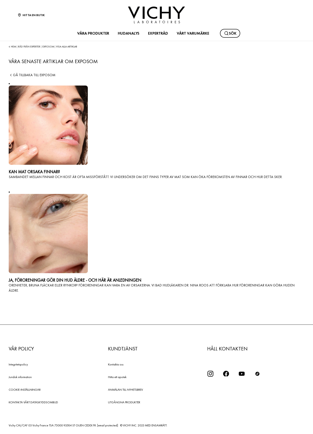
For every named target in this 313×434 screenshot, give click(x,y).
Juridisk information (20, 377)
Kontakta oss (115, 364)
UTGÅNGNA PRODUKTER (124, 402)
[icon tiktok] (257, 373)
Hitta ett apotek (117, 377)
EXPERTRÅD (158, 33)
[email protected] (107, 425)
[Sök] (230, 33)
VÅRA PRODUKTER (93, 33)
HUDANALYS (128, 33)
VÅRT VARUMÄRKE (193, 33)
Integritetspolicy (18, 364)
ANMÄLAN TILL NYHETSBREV (125, 390)
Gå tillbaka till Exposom (32, 75)
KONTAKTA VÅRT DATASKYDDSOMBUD (33, 402)
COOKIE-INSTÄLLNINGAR (25, 390)
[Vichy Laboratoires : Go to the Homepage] (156, 15)
